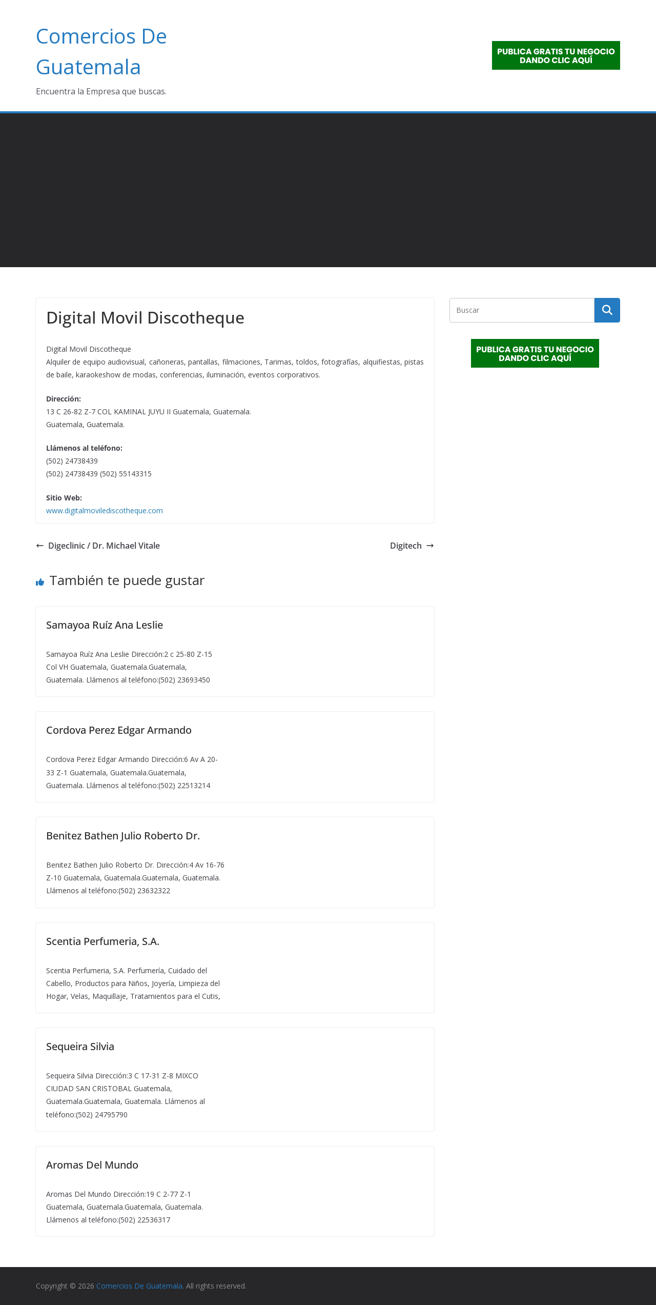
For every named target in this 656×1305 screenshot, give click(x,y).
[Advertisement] (328, 190)
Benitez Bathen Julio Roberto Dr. (123, 835)
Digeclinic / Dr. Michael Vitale (98, 545)
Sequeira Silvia (80, 1046)
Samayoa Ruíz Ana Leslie (104, 625)
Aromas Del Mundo (92, 1165)
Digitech (412, 545)
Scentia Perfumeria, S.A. (102, 941)
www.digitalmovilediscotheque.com (104, 510)
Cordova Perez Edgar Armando (119, 730)
